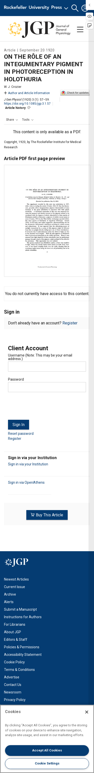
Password (16, 379)
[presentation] (46, 408)
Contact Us (12, 685)
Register (69, 323)
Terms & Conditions (19, 670)
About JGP (12, 632)
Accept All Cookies (47, 750)
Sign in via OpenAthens (26, 482)
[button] (74, 8)
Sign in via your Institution (28, 464)
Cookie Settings (47, 763)
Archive (10, 594)
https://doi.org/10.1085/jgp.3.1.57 (27, 103)
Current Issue (14, 587)
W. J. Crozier (12, 87)
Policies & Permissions (21, 647)
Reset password (21, 434)
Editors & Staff (15, 640)
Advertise (11, 677)
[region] (47, 739)
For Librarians (14, 624)
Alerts (9, 602)
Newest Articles (16, 579)
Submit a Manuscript (20, 609)
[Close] (86, 712)
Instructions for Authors (23, 617)
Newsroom (12, 692)
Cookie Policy (14, 662)
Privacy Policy (15, 700)
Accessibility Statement (23, 655)
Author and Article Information (27, 93)
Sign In (19, 424)
